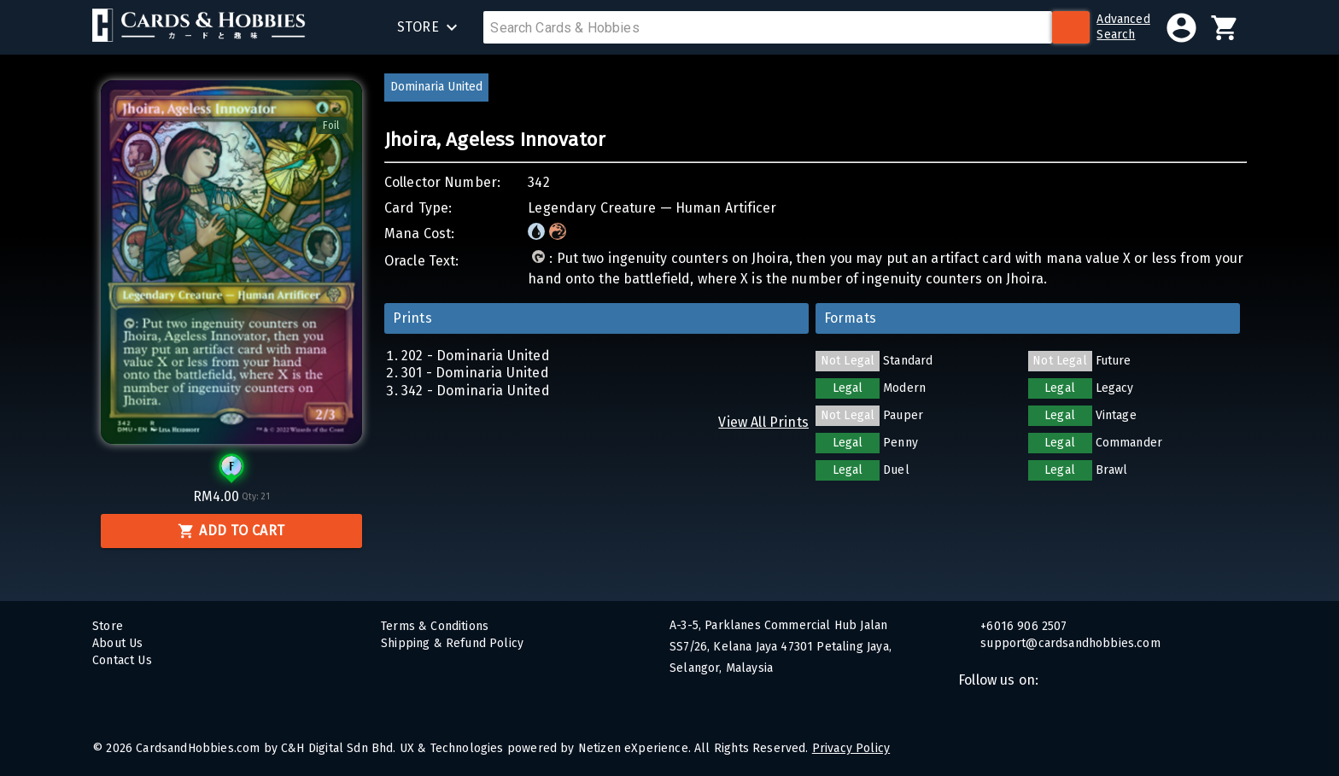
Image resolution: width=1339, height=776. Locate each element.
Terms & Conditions (434, 626)
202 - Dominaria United (475, 355)
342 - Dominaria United (475, 390)
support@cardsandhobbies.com (1069, 643)
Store (107, 626)
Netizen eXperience (633, 748)
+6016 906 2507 (1022, 626)
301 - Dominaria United (475, 373)
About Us (117, 643)
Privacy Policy (851, 748)
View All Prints (763, 422)
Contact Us (122, 660)
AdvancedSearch (1122, 27)
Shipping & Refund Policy (452, 643)
